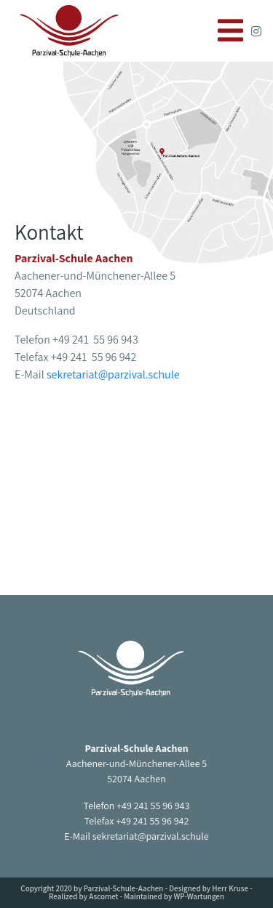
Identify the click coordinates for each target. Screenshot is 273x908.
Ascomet (103, 896)
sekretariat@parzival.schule (113, 374)
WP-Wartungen (199, 896)
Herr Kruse (230, 888)
